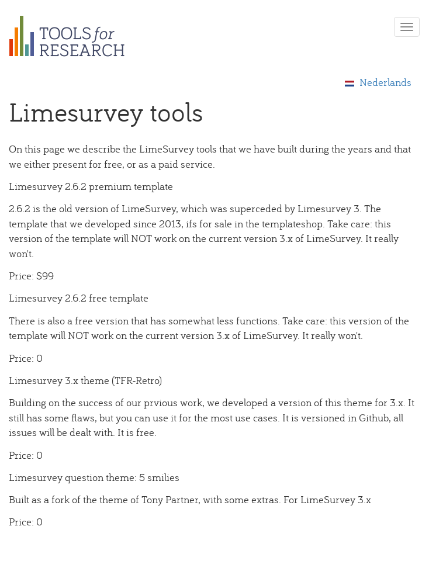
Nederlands (378, 82)
